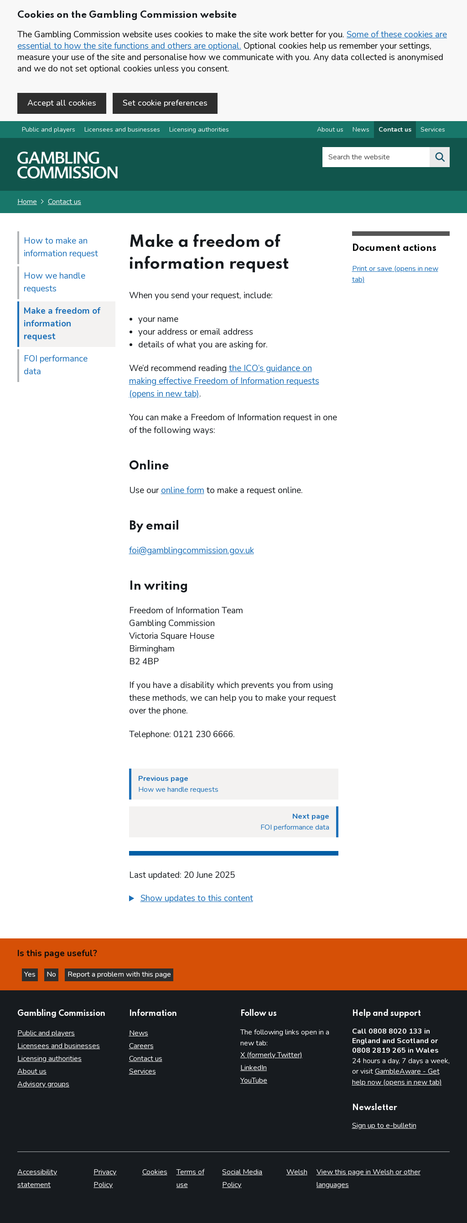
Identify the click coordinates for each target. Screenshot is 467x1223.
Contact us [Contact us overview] (395, 131)
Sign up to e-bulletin (384, 1126)
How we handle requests (54, 284)
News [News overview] (361, 131)
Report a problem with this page (128, 974)
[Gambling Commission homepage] (67, 178)
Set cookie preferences (165, 102)
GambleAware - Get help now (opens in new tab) (397, 1077)
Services (142, 1072)
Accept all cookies (61, 102)
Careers (141, 1046)
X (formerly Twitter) (271, 1055)
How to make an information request (61, 249)
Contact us (64, 204)
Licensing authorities (199, 131)
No (59, 974)
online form (182, 492)
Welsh (296, 1172)
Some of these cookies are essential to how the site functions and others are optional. (232, 40)
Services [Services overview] (432, 131)
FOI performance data (56, 367)
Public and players (48, 131)
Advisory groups (43, 1085)
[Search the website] (440, 159)
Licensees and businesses (122, 131)
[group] (233, 901)
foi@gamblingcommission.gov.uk (191, 552)
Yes (34, 974)
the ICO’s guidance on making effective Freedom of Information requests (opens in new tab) (224, 383)
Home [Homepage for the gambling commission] (27, 204)
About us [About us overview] (330, 131)
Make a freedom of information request (62, 325)
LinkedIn (253, 1068)
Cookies (154, 1172)
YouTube (253, 1081)
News (138, 1034)
